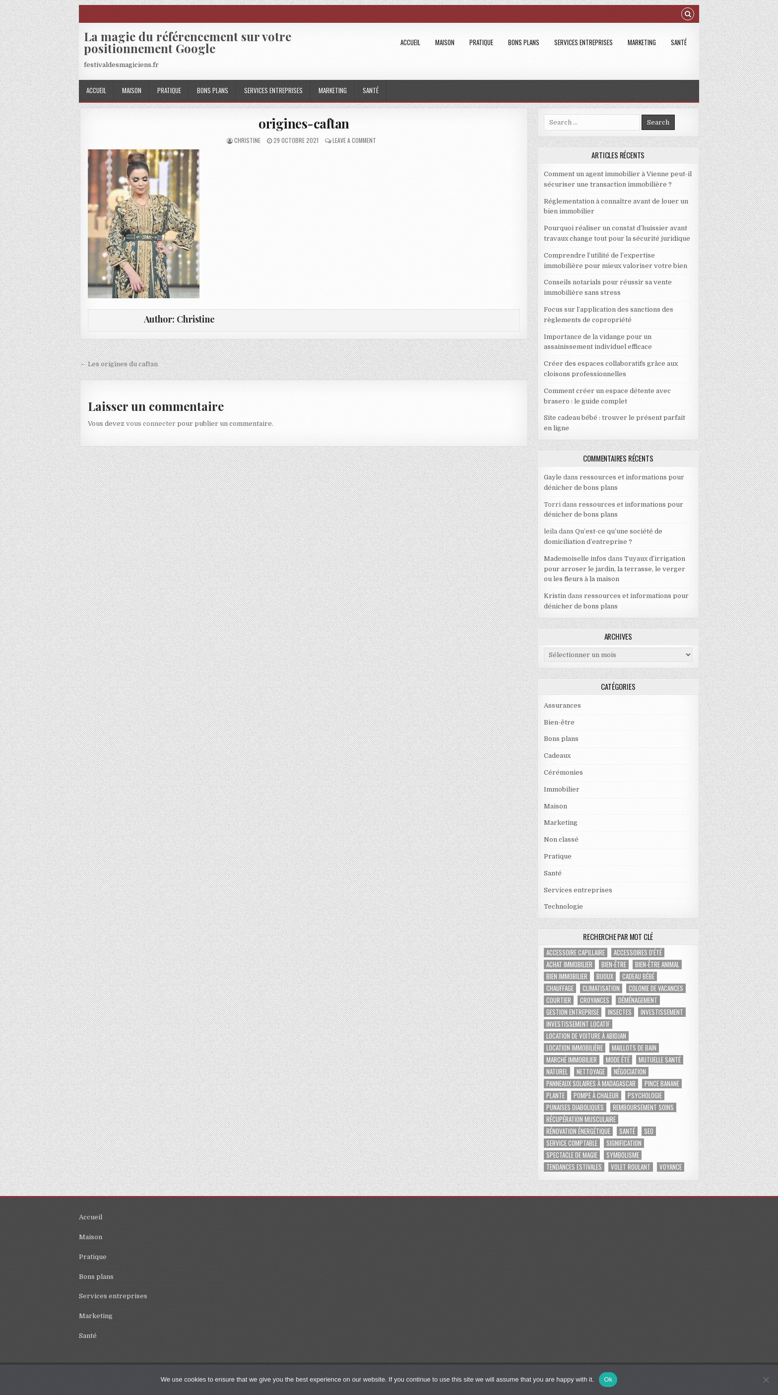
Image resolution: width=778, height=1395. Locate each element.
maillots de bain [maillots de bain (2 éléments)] (634, 1048)
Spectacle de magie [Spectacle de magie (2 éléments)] (571, 1155)
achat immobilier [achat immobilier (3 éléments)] (569, 964)
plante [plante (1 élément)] (555, 1095)
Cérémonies (563, 772)
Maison (444, 42)
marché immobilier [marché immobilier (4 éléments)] (571, 1059)
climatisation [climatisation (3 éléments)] (601, 988)
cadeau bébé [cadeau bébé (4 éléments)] (638, 976)
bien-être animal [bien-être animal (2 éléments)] (657, 964)
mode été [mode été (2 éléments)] (618, 1059)
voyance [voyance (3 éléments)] (670, 1167)
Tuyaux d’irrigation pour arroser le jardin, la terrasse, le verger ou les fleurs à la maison (614, 569)
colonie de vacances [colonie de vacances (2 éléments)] (656, 988)
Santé (679, 42)
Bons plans (523, 42)
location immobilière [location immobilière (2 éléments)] (574, 1048)
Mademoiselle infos (575, 558)
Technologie (563, 906)
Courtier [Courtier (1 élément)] (558, 1000)
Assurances (562, 705)
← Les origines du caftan (119, 364)
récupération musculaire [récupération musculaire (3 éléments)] (581, 1119)
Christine (247, 140)
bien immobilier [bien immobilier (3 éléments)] (566, 976)
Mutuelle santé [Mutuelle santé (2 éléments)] (660, 1059)
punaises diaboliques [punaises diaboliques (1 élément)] (575, 1107)
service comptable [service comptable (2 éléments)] (571, 1143)
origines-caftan (304, 123)
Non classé (561, 839)
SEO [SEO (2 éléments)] (648, 1131)
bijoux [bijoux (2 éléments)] (604, 976)
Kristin (555, 595)
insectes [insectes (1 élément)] (620, 1012)
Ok (608, 1379)
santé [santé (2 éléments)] (627, 1131)
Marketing (642, 42)
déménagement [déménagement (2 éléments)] (637, 1000)
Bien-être (559, 722)
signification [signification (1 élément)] (624, 1143)
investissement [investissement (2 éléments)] (662, 1012)
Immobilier (562, 789)
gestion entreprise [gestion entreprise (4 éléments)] (572, 1012)
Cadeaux (557, 755)
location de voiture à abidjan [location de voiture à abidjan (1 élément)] (586, 1036)
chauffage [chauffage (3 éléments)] (560, 988)
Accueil (410, 42)
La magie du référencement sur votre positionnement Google (187, 42)
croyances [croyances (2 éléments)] (594, 1000)
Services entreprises (583, 42)
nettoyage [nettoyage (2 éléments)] (591, 1071)
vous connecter (151, 423)
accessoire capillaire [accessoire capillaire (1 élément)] (575, 952)
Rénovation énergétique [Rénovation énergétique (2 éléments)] (578, 1131)
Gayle (553, 477)
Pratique (481, 42)
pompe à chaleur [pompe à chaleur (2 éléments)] (596, 1095)
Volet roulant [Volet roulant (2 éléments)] (630, 1167)
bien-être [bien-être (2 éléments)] (613, 964)
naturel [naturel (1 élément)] (557, 1071)
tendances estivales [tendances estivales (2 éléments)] (574, 1167)
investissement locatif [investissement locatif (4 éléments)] (578, 1024)
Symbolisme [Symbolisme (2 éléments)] (622, 1155)
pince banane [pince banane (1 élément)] (662, 1083)
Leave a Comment (354, 140)
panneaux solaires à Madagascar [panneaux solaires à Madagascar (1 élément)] (591, 1083)
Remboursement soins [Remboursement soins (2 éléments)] (643, 1107)
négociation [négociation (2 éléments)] (630, 1071)
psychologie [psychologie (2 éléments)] (645, 1095)
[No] (766, 1380)
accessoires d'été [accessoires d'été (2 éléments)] (638, 952)
